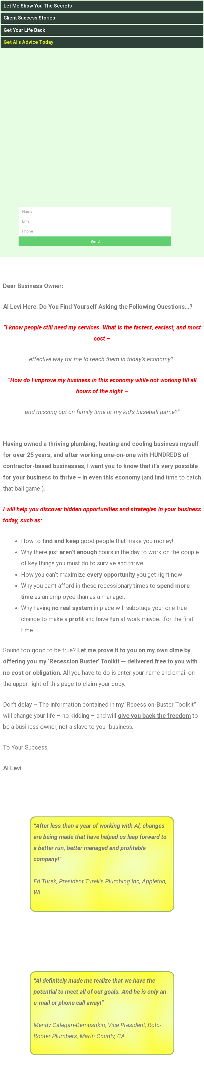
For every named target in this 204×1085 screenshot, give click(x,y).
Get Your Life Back (24, 30)
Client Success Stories (29, 18)
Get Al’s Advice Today (28, 42)
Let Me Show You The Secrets (38, 6)
